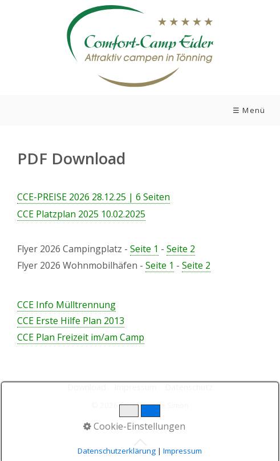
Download (86, 387)
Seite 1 (144, 248)
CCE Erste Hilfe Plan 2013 (70, 320)
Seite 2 (181, 248)
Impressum (135, 387)
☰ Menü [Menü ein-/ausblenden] (249, 110)
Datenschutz (189, 387)
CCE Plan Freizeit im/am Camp (80, 337)
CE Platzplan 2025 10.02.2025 (81, 214)
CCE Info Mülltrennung (66, 304)
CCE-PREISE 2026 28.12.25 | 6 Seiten (93, 197)
